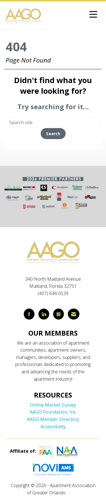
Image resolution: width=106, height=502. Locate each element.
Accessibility (53, 426)
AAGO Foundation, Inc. (53, 412)
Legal (73, 493)
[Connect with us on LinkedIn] (43, 314)
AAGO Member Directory (53, 419)
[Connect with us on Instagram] (58, 314)
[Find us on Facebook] (29, 314)
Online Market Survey (53, 405)
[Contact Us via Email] (73, 314)
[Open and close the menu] (71, 14)
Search (53, 133)
